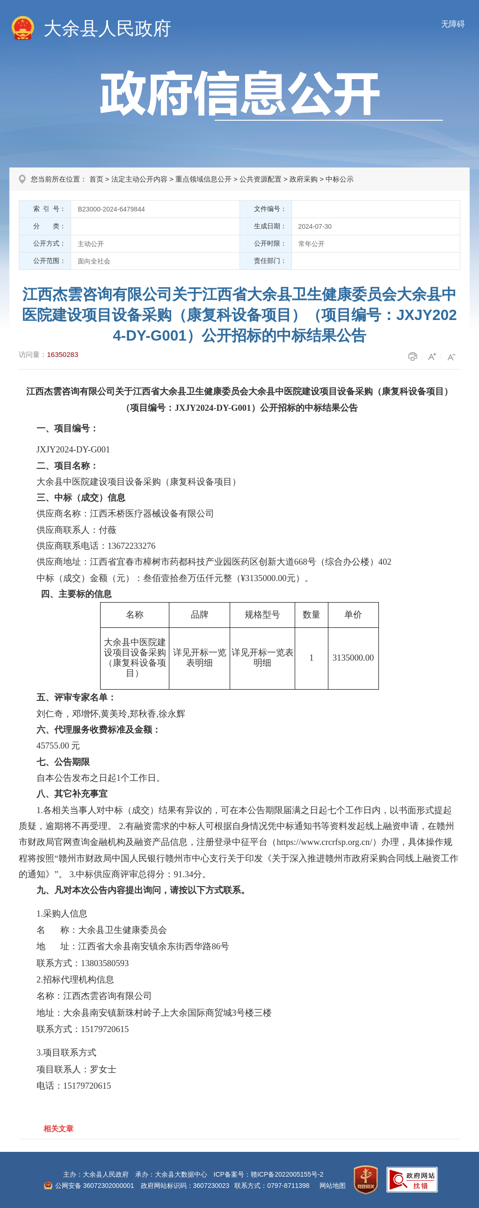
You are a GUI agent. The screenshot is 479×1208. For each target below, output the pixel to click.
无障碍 (453, 24)
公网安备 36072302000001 (94, 1185)
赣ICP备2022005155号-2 (287, 1174)
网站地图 (332, 1185)
